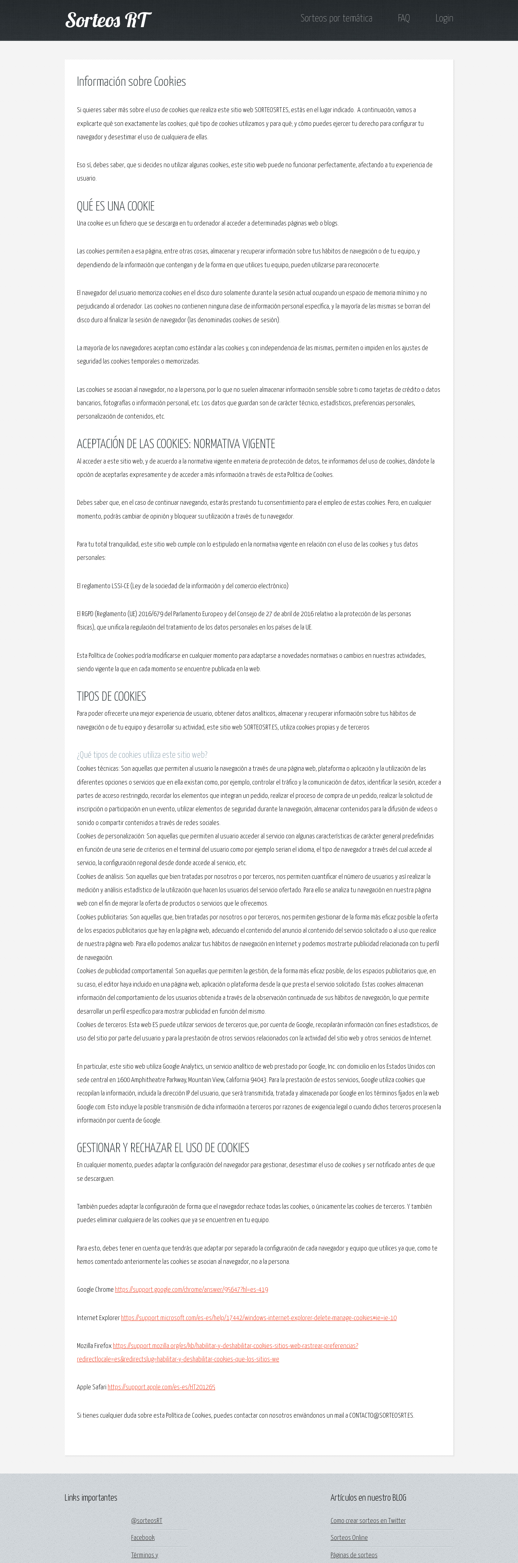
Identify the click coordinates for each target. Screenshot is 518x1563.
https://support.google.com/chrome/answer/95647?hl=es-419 (191, 1290)
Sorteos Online (349, 1538)
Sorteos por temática (336, 18)
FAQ (404, 18)
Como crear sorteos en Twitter (368, 1521)
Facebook (143, 1538)
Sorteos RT (106, 19)
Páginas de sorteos (354, 1555)
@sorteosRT (146, 1521)
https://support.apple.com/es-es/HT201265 (161, 1387)
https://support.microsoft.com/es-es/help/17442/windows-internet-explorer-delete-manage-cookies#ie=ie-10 (259, 1318)
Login (444, 18)
